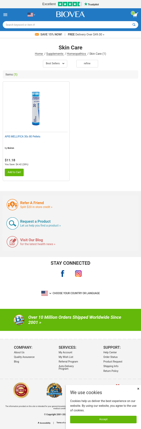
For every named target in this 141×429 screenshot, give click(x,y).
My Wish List (66, 357)
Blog (16, 361)
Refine (87, 63)
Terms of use (62, 423)
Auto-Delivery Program (66, 367)
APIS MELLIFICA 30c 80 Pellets (22, 136)
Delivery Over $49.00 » (86, 34)
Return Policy (110, 370)
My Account (65, 352)
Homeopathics (77, 53)
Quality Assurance (24, 357)
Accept (103, 419)
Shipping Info (110, 366)
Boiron (11, 148)
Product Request (112, 361)
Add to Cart (14, 172)
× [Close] (138, 388)
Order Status (110, 357)
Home (39, 53)
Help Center (110, 352)
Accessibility (44, 423)
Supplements (55, 53)
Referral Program (68, 361)
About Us (19, 352)
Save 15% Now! (49, 34)
